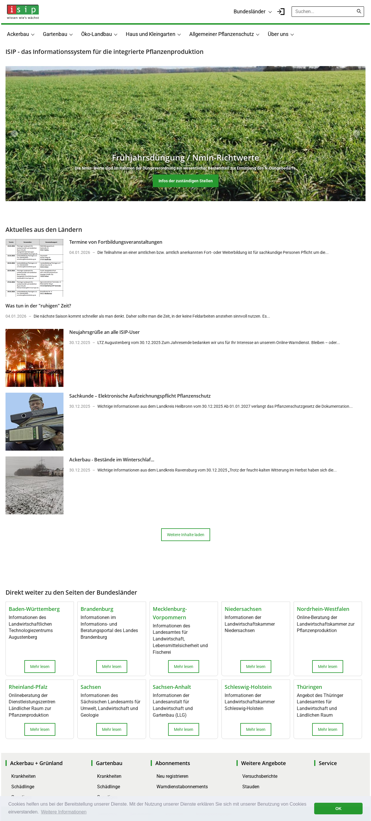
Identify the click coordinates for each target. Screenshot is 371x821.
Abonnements (172, 763)
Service (328, 763)
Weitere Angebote (263, 763)
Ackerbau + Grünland (36, 763)
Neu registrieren (172, 776)
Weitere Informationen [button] (63, 811)
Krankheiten (23, 776)
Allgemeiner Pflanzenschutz (221, 34)
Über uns (278, 34)
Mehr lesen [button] (40, 666)
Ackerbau (18, 34)
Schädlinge (22, 786)
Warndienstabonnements (182, 786)
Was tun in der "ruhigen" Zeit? (38, 306)
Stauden (250, 786)
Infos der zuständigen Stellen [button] (186, 181)
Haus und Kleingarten (150, 34)
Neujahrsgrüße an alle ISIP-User (104, 332)
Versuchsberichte (259, 776)
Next (356, 133)
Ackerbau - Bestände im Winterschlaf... (111, 459)
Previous (14, 133)
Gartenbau (55, 34)
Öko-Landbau (96, 34)
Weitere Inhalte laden (185, 534)
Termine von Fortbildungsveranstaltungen (115, 242)
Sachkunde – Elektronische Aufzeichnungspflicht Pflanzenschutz (140, 396)
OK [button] (338, 808)
